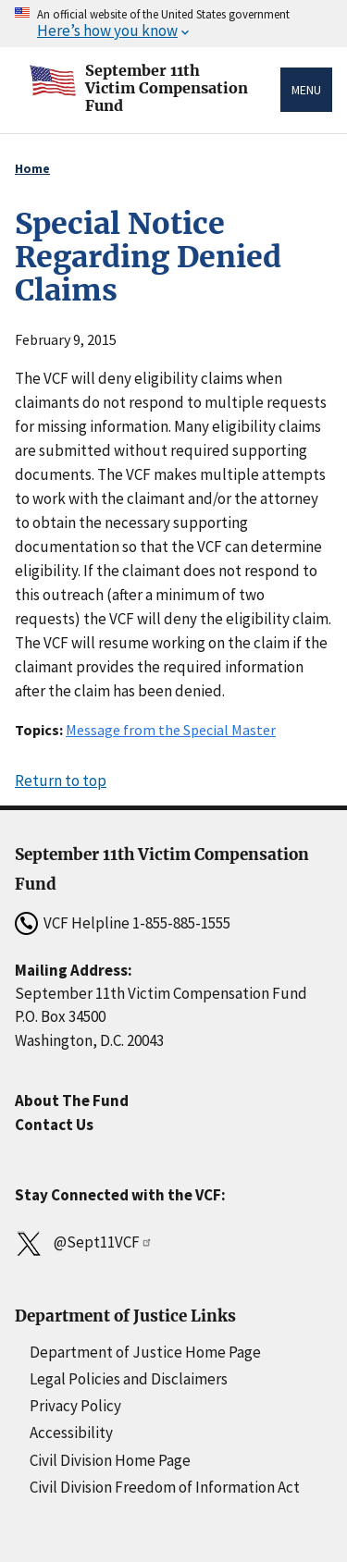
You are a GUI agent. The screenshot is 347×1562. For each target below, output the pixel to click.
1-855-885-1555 (181, 923)
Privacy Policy (75, 1406)
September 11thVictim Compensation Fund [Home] (166, 80)
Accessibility (71, 1432)
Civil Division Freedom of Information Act (165, 1487)
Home (32, 168)
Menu (306, 89)
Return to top (60, 780)
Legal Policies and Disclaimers (129, 1379)
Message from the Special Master (171, 729)
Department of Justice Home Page (145, 1352)
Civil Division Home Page (110, 1460)
